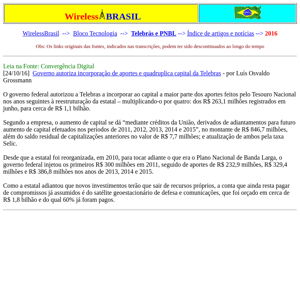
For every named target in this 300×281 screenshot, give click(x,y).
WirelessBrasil (41, 33)
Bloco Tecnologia (95, 33)
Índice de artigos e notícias (220, 33)
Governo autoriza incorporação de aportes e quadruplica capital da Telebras (127, 73)
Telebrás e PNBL (153, 33)
